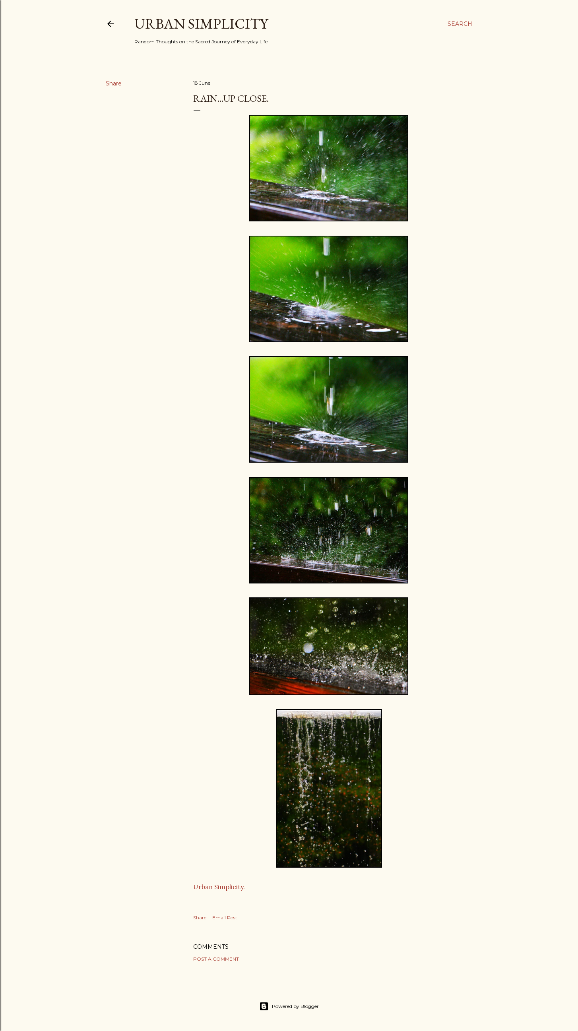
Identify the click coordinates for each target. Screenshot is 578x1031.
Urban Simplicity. (219, 887)
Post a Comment (216, 959)
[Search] (460, 23)
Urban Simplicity (201, 23)
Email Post (224, 918)
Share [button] (114, 83)
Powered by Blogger (289, 1006)
